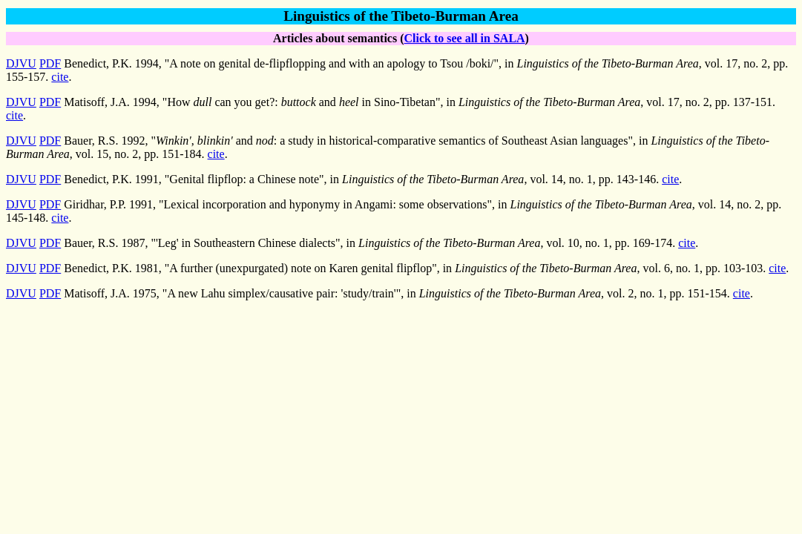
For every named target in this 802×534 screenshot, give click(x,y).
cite (59, 76)
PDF (50, 63)
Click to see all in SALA (464, 38)
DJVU (21, 63)
